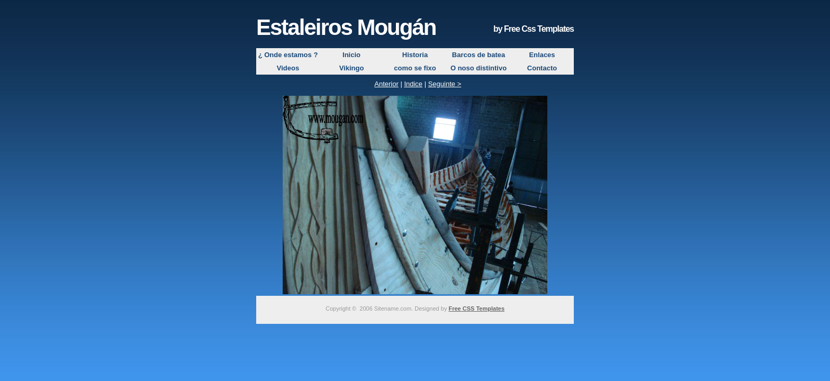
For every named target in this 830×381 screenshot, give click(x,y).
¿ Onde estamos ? (288, 55)
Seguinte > (445, 84)
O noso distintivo (478, 68)
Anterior (386, 84)
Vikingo (351, 68)
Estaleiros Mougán (346, 27)
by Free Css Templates (533, 28)
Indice (413, 84)
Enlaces (542, 55)
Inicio (351, 55)
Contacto (542, 68)
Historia (415, 55)
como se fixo (415, 68)
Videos (288, 68)
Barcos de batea (478, 55)
